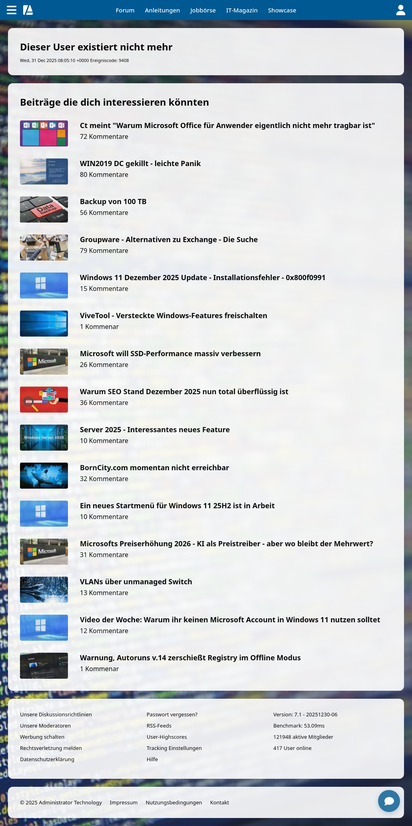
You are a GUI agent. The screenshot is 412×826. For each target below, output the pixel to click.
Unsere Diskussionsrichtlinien (56, 714)
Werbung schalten (42, 736)
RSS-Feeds (159, 725)
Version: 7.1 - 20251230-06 (305, 714)
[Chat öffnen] (389, 801)
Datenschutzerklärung (47, 759)
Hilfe (152, 759)
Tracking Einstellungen (174, 748)
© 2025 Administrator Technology (61, 802)
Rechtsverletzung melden (51, 748)
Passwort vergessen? (172, 714)
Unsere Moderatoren (45, 725)
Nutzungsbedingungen (173, 802)
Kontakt (219, 802)
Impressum (124, 802)
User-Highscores (167, 736)
